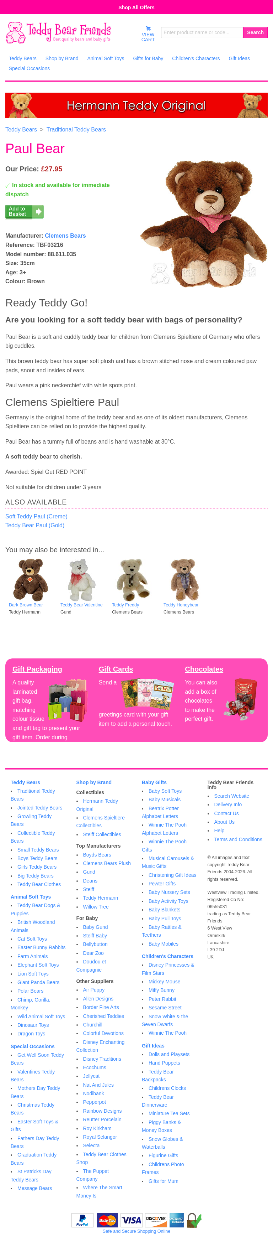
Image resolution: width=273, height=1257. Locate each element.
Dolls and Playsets (169, 1054)
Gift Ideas (153, 1046)
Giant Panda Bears (38, 982)
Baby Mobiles (163, 944)
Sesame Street (165, 1007)
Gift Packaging (37, 669)
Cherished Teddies (103, 1016)
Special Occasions (33, 1046)
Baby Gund (95, 927)
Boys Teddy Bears (37, 858)
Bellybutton (95, 944)
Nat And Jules (98, 1085)
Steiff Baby (95, 935)
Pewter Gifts (162, 883)
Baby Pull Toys (165, 918)
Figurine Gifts (163, 1155)
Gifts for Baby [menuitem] (148, 58)
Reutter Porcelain (102, 1119)
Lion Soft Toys (33, 974)
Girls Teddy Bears (37, 867)
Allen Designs (98, 999)
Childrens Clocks (167, 1088)
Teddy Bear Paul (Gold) (34, 525)
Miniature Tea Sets (169, 1113)
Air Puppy (94, 990)
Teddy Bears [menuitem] (23, 58)
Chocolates (204, 669)
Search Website (232, 796)
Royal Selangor (100, 1137)
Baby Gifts (154, 782)
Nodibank (93, 1093)
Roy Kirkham (97, 1128)
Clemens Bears (65, 236)
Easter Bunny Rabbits (41, 947)
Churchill (92, 1025)
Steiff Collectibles (102, 834)
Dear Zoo (93, 953)
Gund (89, 872)
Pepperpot (94, 1102)
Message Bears (34, 1188)
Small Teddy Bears (38, 850)
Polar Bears (30, 991)
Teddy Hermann (100, 898)
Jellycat (91, 1076)
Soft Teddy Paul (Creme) (36, 516)
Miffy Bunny (162, 990)
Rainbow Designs (102, 1111)
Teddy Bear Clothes (39, 884)
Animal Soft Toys (31, 897)
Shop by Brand (94, 782)
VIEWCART (148, 33)
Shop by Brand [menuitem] (62, 58)
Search (255, 32)
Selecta (91, 1145)
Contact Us (226, 813)
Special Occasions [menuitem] (29, 68)
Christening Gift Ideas (173, 875)
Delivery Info (228, 804)
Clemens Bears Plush (107, 863)
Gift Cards (116, 669)
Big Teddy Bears (35, 876)
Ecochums (94, 1067)
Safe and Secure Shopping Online (136, 1231)
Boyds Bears (97, 855)
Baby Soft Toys (165, 791)
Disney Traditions (102, 1059)
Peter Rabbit (162, 999)
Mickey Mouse (164, 981)
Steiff (89, 889)
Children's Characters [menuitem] (196, 58)
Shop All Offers (136, 7)
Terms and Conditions (238, 839)
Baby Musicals (165, 799)
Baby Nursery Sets (169, 892)
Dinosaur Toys (33, 1025)
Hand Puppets (164, 1063)
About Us (224, 822)
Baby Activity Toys (168, 901)
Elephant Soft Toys (38, 965)
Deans (90, 881)
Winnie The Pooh (168, 1033)
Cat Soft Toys (32, 939)
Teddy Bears (21, 129)
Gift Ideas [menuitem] (239, 58)
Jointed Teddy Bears (40, 808)
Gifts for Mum (163, 1181)
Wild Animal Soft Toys (41, 1016)
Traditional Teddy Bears (76, 129)
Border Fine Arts (101, 1007)
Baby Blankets (165, 909)
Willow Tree (96, 907)
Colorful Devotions (103, 1033)
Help (219, 830)
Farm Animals (32, 956)
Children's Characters (167, 956)
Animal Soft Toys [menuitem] (105, 58)
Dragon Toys (31, 1033)
